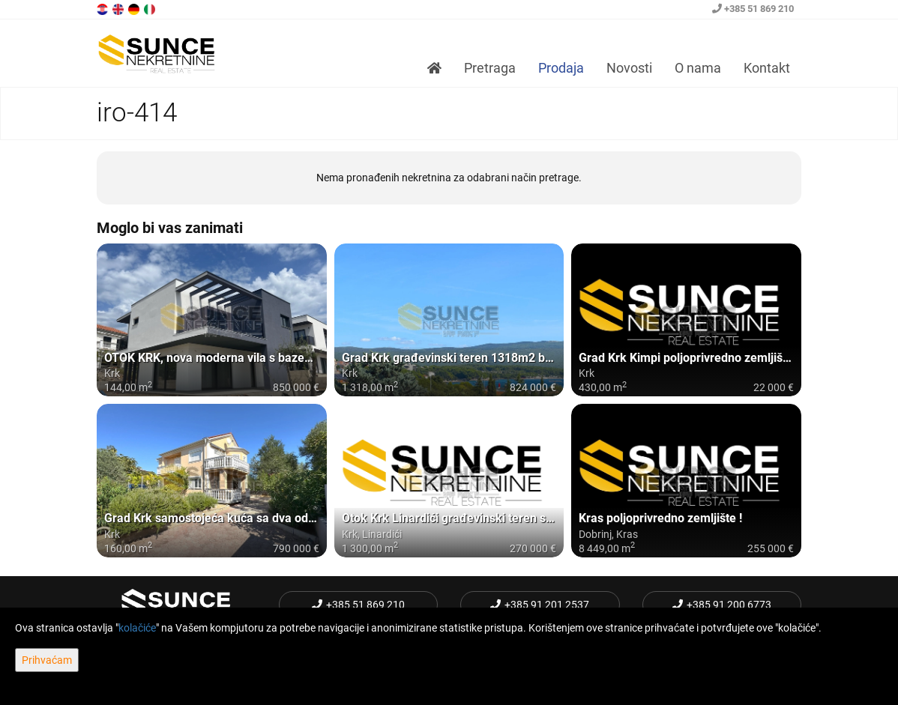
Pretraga (490, 68)
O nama (698, 68)
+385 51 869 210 (753, 8)
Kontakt (767, 68)
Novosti (629, 68)
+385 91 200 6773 (721, 605)
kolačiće (137, 628)
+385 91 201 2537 (539, 605)
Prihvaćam (47, 660)
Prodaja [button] (561, 68)
